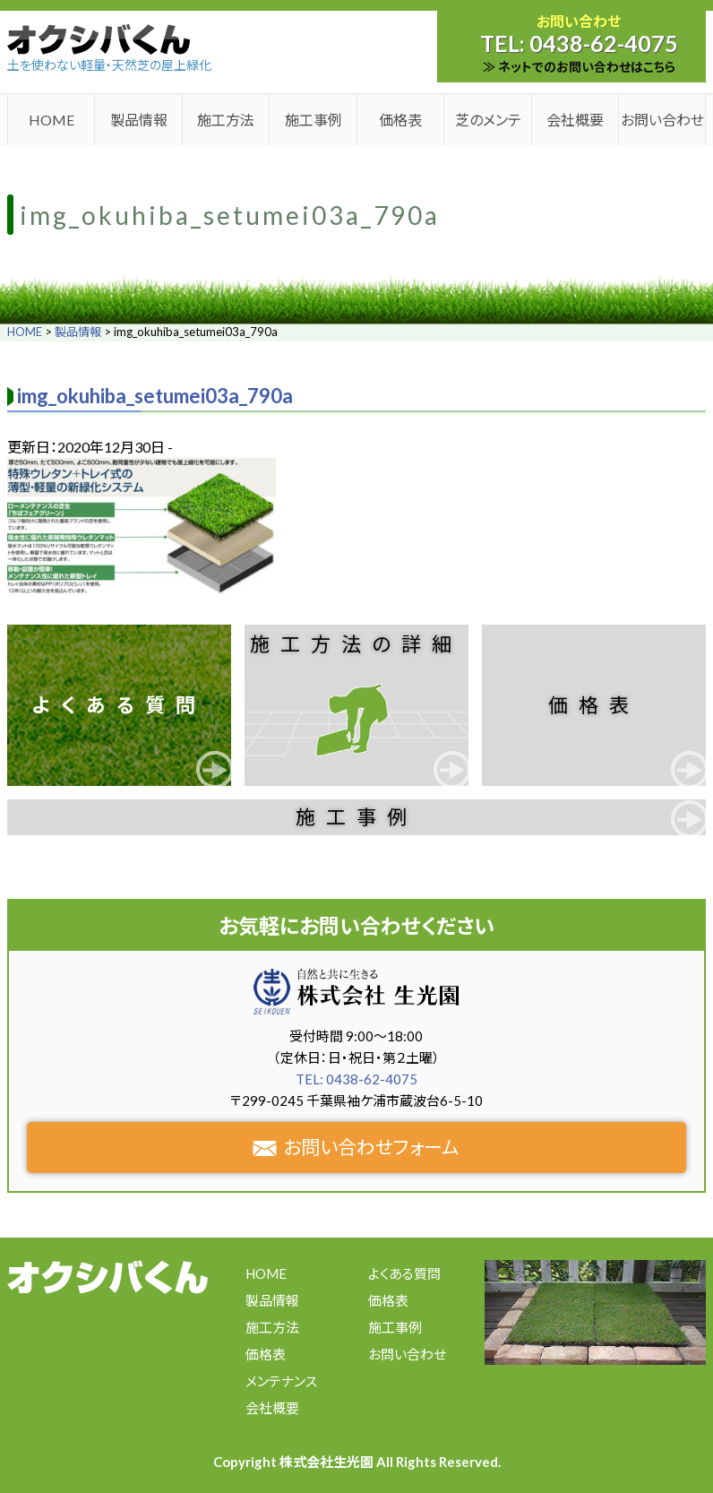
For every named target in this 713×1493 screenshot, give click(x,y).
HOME (51, 119)
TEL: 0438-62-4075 (356, 1079)
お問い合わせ (662, 119)
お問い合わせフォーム (356, 1146)
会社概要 (575, 119)
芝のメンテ (488, 119)
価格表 (400, 119)
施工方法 (225, 119)
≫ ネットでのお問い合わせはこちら (579, 66)
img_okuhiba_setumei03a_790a (155, 396)
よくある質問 (119, 705)
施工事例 (313, 119)
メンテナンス (281, 1381)
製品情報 (139, 119)
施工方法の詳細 (356, 644)
